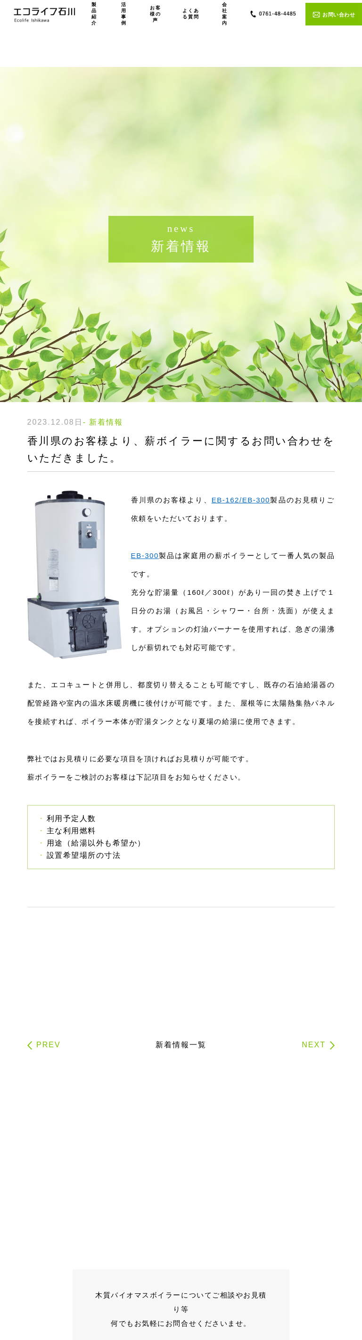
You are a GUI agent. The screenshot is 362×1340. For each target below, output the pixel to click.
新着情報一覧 (181, 1045)
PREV (48, 1045)
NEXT (314, 1045)
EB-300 (145, 555)
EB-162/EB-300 (241, 500)
